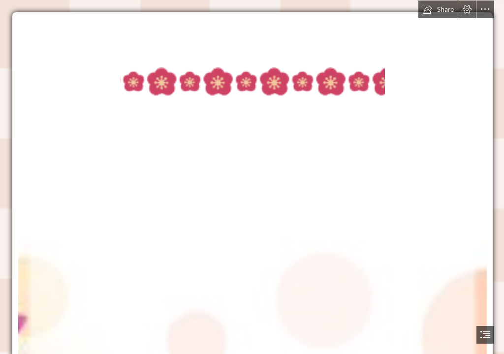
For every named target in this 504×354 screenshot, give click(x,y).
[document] (252, 177)
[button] (438, 9)
